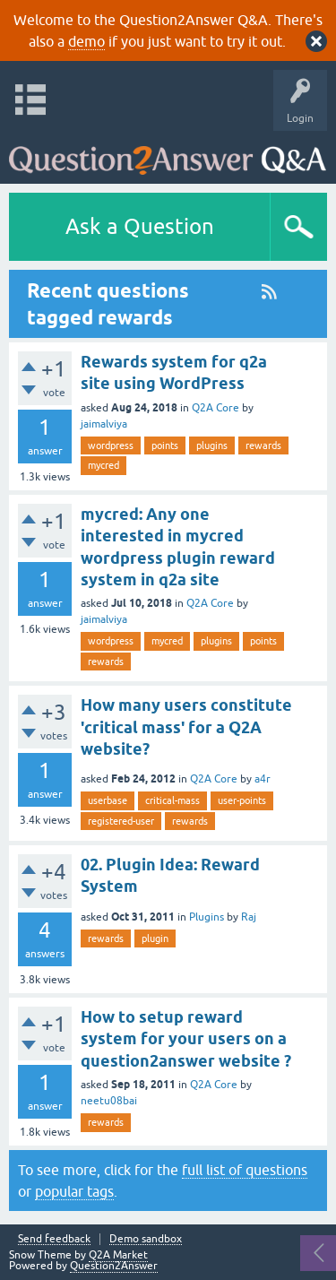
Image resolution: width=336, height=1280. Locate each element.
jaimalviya (104, 424)
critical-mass (172, 800)
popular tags (74, 1191)
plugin (155, 938)
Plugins (206, 917)
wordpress (111, 445)
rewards (263, 445)
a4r (262, 779)
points (164, 445)
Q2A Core (215, 408)
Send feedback (54, 1239)
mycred (103, 465)
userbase (107, 800)
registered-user (121, 821)
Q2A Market (118, 1255)
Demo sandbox (145, 1239)
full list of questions (244, 1170)
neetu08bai (109, 1100)
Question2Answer (114, 1265)
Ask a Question (139, 226)
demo (86, 41)
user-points (242, 800)
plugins (212, 445)
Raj (248, 917)
